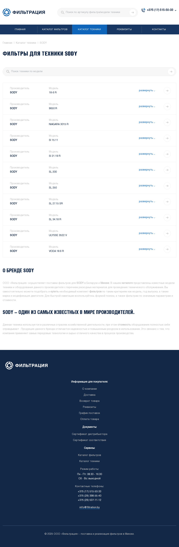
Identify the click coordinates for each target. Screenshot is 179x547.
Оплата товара (89, 419)
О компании (89, 389)
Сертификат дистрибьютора (89, 434)
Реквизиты (124, 30)
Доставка (89, 395)
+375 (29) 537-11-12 (89, 500)
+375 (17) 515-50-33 (160, 10)
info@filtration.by (90, 507)
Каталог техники (89, 30)
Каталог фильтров (54, 30)
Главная (20, 30)
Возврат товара (89, 401)
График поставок (89, 413)
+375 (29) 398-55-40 (89, 496)
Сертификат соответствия (89, 440)
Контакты (159, 30)
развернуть (146, 90)
